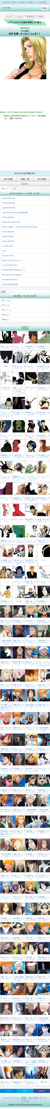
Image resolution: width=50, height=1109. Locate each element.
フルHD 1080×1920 (9, 265)
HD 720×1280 (7, 246)
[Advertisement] (23, 145)
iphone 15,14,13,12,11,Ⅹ (11, 260)
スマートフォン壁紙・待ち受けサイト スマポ (25, 1099)
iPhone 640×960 (8, 241)
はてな (9, 1091)
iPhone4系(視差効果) (10, 284)
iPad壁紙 (25, 31)
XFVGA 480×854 (8, 203)
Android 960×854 (8, 198)
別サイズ (5, 189)
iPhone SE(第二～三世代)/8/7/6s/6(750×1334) (19, 227)
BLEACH (25, 28)
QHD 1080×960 (8, 232)
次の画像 (41, 179)
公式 (14, 189)
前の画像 (8, 179)
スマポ (6, 7)
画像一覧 (25, 179)
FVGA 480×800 (8, 217)
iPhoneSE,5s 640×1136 (11, 222)
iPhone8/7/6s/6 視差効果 (11, 275)
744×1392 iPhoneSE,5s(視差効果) (15, 213)
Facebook (41, 1091)
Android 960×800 (8, 208)
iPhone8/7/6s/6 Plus (9, 280)
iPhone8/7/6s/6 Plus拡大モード (14, 270)
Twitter (25, 1091)
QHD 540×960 (7, 236)
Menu (44, 8)
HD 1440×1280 (8, 256)
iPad (4, 251)
